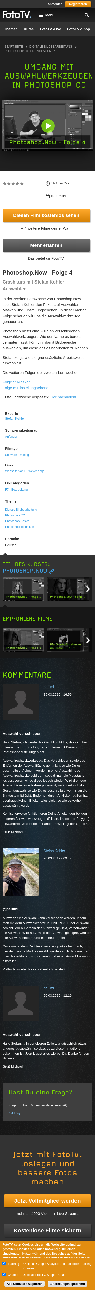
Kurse (29, 29)
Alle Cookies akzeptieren (24, 1284)
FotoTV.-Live (50, 29)
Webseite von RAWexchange (24, 471)
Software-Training (17, 455)
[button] (48, 126)
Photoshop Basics (17, 521)
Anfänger (11, 436)
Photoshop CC (15, 515)
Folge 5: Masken (17, 382)
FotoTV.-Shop (78, 29)
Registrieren (78, 4)
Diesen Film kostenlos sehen (46, 215)
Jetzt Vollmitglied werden (47, 1201)
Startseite (14, 46)
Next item (88, 589)
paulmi (49, 687)
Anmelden (55, 4)
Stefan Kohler (15, 418)
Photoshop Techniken (19, 527)
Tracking (13, 1264)
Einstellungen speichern (67, 1284)
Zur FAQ (14, 1113)
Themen (11, 29)
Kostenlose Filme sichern (47, 1230)
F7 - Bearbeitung (16, 489)
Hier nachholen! (63, 397)
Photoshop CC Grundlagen (28, 51)
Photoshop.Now (25, 571)
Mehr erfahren (46, 245)
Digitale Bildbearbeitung (50, 46)
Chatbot (13, 1275)
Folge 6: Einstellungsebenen (26, 388)
